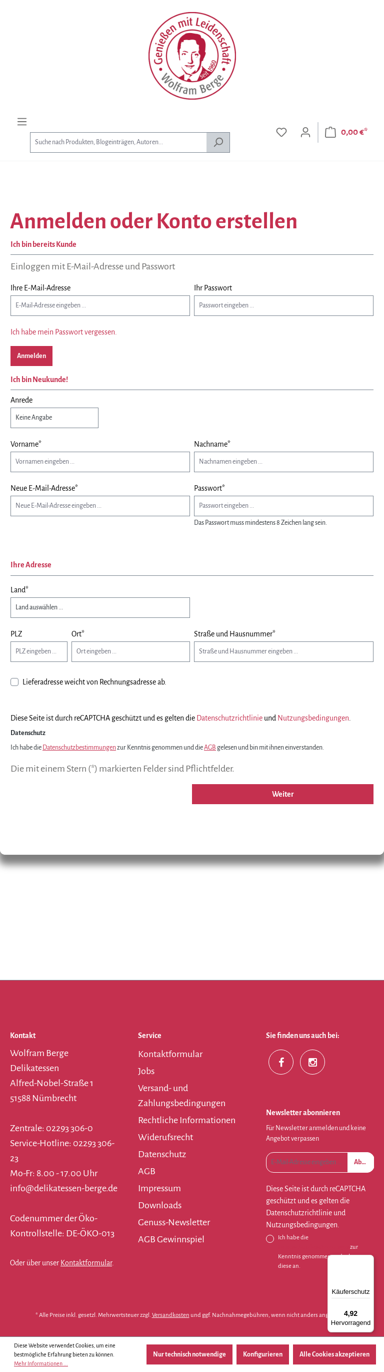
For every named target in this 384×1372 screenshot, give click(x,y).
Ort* (78, 634)
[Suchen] (218, 142)
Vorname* (26, 444)
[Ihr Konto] (306, 132)
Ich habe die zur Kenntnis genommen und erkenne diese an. (321, 1252)
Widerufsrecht (165, 1137)
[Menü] (22, 122)
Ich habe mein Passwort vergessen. (63, 332)
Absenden (364, 1162)
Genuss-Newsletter (174, 1222)
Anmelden (31, 356)
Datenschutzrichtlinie (229, 718)
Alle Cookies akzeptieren (335, 1354)
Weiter (283, 794)
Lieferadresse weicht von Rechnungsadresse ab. (94, 682)
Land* (19, 590)
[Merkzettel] (282, 132)
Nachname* (212, 444)
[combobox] (118, 142)
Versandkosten (171, 1315)
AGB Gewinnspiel (171, 1239)
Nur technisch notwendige (189, 1354)
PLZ (16, 634)
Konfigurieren (262, 1354)
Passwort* (209, 488)
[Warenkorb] (346, 132)
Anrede (21, 400)
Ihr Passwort (213, 288)
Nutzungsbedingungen (313, 718)
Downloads (160, 1205)
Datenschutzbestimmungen (79, 747)
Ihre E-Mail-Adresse (40, 288)
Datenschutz (162, 1154)
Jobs (146, 1071)
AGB (210, 747)
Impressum (159, 1188)
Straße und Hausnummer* (235, 634)
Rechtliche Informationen (187, 1120)
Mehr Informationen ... (41, 1363)
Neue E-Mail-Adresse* (44, 488)
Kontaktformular (86, 1263)
